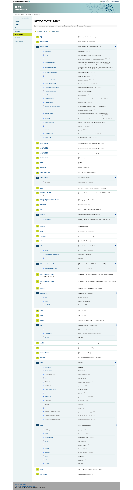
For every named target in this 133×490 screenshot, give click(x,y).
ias (41, 241)
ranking (47, 110)
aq (41, 37)
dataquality (44, 177)
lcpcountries (48, 330)
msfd (42, 343)
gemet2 (42, 226)
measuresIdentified (50, 79)
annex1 (47, 250)
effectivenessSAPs (50, 67)
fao (41, 209)
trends (47, 129)
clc (46, 297)
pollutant (47, 258)
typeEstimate (49, 133)
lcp (41, 325)
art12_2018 (44, 46)
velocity (47, 460)
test (41, 362)
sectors (47, 337)
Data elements (19, 28)
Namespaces (19, 41)
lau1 (41, 310)
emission (47, 441)
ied (41, 246)
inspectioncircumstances (52, 254)
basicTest (48, 367)
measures (48, 76)
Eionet (22, 14)
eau (46, 378)
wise (41, 469)
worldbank (44, 474)
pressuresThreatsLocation (52, 106)
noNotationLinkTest (50, 389)
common (43, 168)
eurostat (43, 205)
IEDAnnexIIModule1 (47, 264)
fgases (42, 214)
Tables (17, 24)
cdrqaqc (47, 55)
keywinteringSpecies (51, 72)
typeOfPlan (48, 137)
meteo (47, 448)
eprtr (41, 188)
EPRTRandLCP (45, 193)
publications (44, 353)
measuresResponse (50, 91)
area (46, 433)
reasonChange (49, 113)
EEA (22, 1)
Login (103, 1)
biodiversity (44, 158)
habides (43, 236)
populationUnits (49, 98)
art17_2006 (44, 143)
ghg (41, 231)
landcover (43, 293)
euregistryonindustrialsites (49, 200)
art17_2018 (44, 153)
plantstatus (48, 333)
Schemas (18, 31)
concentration (49, 437)
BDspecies (48, 51)
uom (41, 425)
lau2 (41, 315)
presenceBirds (49, 102)
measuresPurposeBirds (52, 87)
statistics (47, 452)
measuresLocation (50, 83)
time (46, 456)
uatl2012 (47, 305)
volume (47, 463)
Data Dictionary (28, 14)
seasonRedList (49, 122)
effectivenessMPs (50, 62)
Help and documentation (22, 18)
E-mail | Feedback (20, 484)
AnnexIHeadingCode (51, 268)
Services (17, 38)
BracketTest (48, 370)
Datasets (17, 21)
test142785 (48, 396)
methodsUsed (49, 95)
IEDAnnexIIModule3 (47, 274)
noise (42, 348)
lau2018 (43, 320)
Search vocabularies (42, 31)
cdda (41, 163)
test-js (47, 393)
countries (48, 59)
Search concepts (56, 31)
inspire (42, 288)
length (47, 445)
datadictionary (45, 172)
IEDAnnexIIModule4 (47, 281)
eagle (46, 301)
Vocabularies (19, 34)
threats (47, 126)
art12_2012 (44, 42)
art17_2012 (44, 148)
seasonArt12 (48, 118)
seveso (42, 358)
